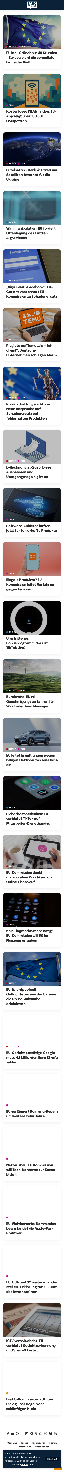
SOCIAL (12, 222)
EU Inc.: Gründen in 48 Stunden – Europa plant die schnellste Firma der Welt (31, 57)
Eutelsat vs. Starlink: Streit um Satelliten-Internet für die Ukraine (31, 174)
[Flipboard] (26, 1433)
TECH (23, 46)
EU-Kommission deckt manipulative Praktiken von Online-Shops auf (29, 877)
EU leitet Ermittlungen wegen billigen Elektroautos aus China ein (32, 760)
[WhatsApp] (41, 1433)
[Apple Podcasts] (36, 1433)
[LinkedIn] (22, 1433)
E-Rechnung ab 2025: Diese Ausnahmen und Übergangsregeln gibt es (28, 472)
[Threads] (45, 1433)
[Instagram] (17, 1433)
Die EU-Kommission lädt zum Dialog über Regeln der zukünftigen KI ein (29, 1404)
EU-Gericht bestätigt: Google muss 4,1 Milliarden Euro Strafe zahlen (32, 1057)
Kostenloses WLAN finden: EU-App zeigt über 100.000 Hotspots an (31, 116)
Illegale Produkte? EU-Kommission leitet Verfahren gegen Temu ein (30, 584)
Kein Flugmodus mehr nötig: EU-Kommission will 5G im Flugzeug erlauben (29, 935)
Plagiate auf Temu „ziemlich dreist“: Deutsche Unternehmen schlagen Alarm (31, 350)
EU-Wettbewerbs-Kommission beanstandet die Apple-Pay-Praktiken (31, 1228)
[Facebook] (8, 1433)
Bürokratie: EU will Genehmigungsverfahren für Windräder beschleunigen (30, 701)
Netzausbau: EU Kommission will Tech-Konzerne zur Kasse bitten (30, 1170)
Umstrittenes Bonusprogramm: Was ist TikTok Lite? (27, 643)
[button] (52, 1459)
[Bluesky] (50, 1433)
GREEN (12, 690)
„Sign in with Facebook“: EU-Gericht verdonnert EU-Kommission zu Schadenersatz (31, 291)
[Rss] (55, 1433)
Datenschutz (27, 1464)
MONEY (12, 46)
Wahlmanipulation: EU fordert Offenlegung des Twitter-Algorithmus (31, 233)
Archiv (12, 1393)
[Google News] (12, 1433)
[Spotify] (31, 1433)
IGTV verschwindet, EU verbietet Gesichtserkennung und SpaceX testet (31, 1345)
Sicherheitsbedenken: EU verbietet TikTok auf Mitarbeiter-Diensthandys (28, 818)
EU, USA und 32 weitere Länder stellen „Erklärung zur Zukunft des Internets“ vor (32, 1287)
